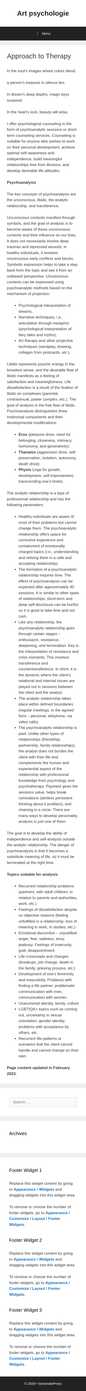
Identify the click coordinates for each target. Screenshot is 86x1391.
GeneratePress (50, 1383)
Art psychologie (43, 13)
